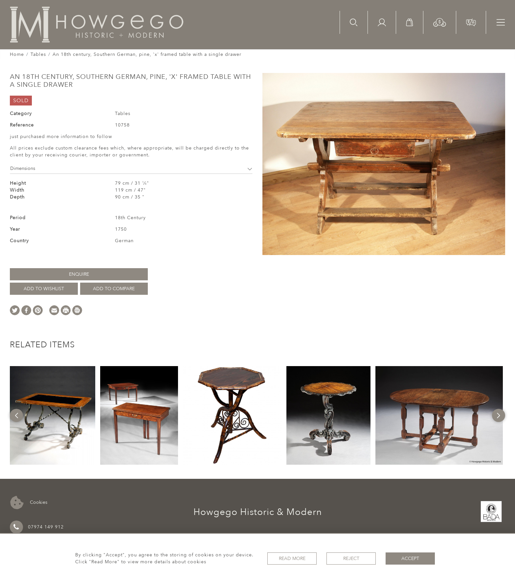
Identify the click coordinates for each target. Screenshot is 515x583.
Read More (292, 558)
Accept (410, 558)
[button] (439, 22)
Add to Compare (114, 289)
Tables (38, 54)
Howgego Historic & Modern (257, 512)
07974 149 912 (37, 527)
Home (17, 54)
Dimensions (131, 168)
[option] (52, 415)
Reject (351, 558)
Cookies (28, 502)
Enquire (79, 274)
